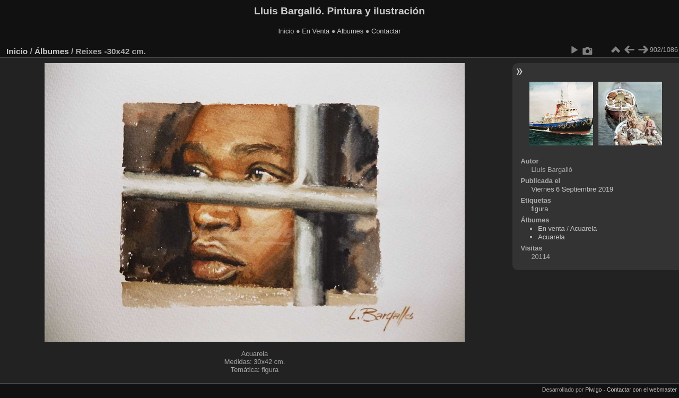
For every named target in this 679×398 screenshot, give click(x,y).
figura (539, 209)
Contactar (386, 31)
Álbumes (51, 51)
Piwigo (593, 389)
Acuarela (583, 228)
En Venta (315, 31)
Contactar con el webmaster (642, 389)
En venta (551, 228)
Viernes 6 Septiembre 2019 (572, 189)
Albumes (350, 31)
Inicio (286, 31)
